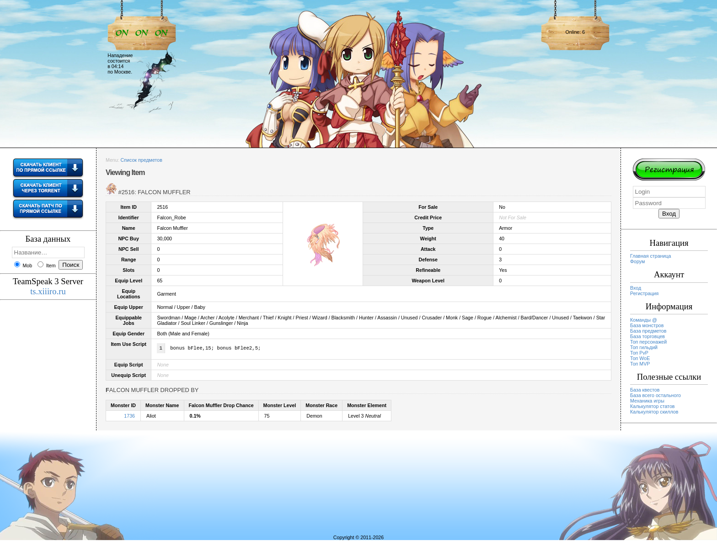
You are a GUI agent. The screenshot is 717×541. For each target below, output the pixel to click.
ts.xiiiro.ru (48, 291)
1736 (129, 416)
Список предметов (141, 160)
